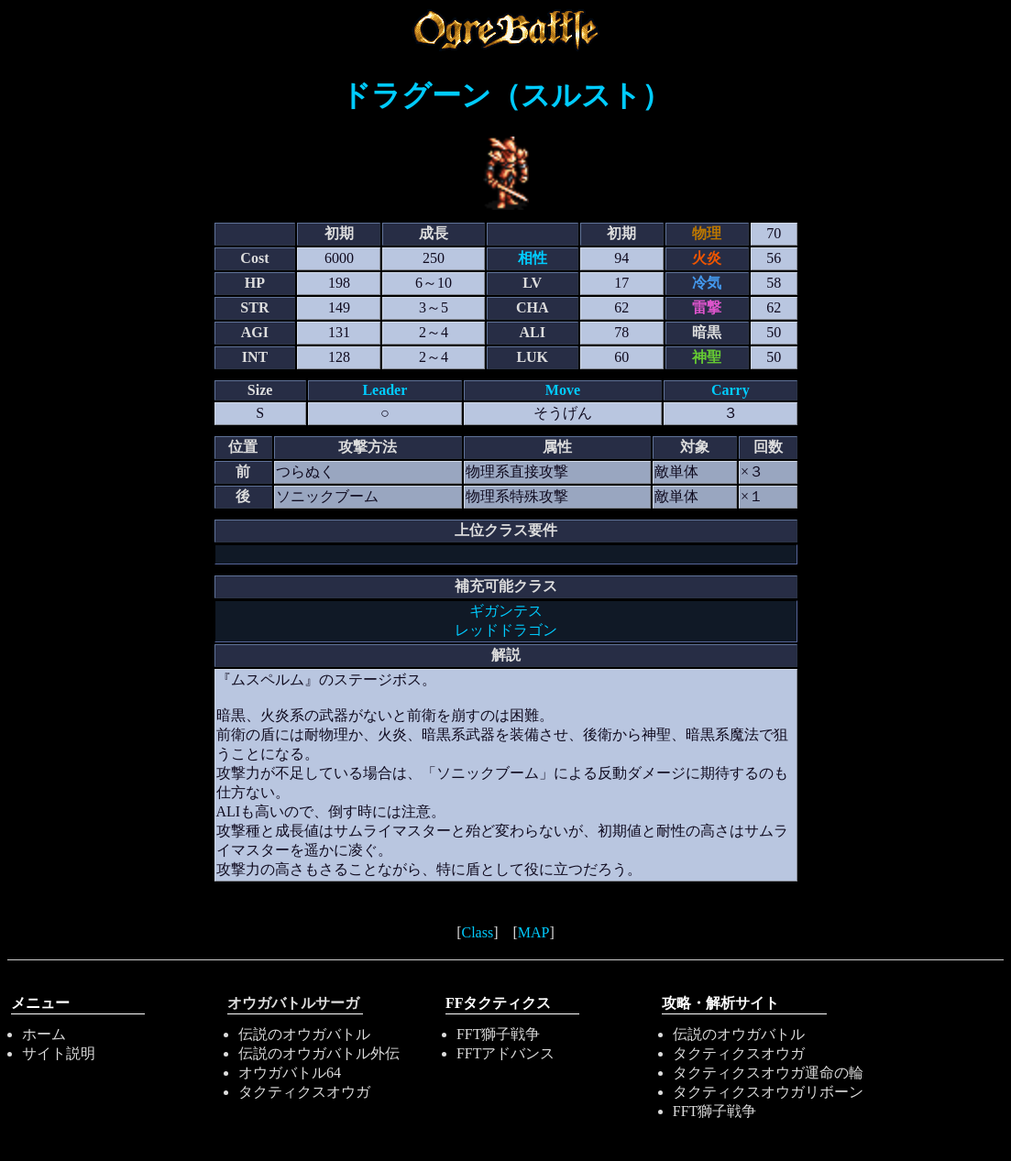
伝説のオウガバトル (304, 1034)
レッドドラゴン (506, 630)
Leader (384, 390)
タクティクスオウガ (304, 1092)
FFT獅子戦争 (498, 1034)
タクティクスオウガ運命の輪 (768, 1072)
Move (562, 390)
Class (477, 932)
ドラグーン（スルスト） (506, 95)
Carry (730, 390)
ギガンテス (506, 611)
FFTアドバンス (505, 1053)
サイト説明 (58, 1053)
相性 (532, 258)
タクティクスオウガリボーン (768, 1092)
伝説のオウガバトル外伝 (319, 1053)
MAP (534, 932)
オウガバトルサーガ (293, 1003)
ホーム (44, 1034)
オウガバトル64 (289, 1072)
